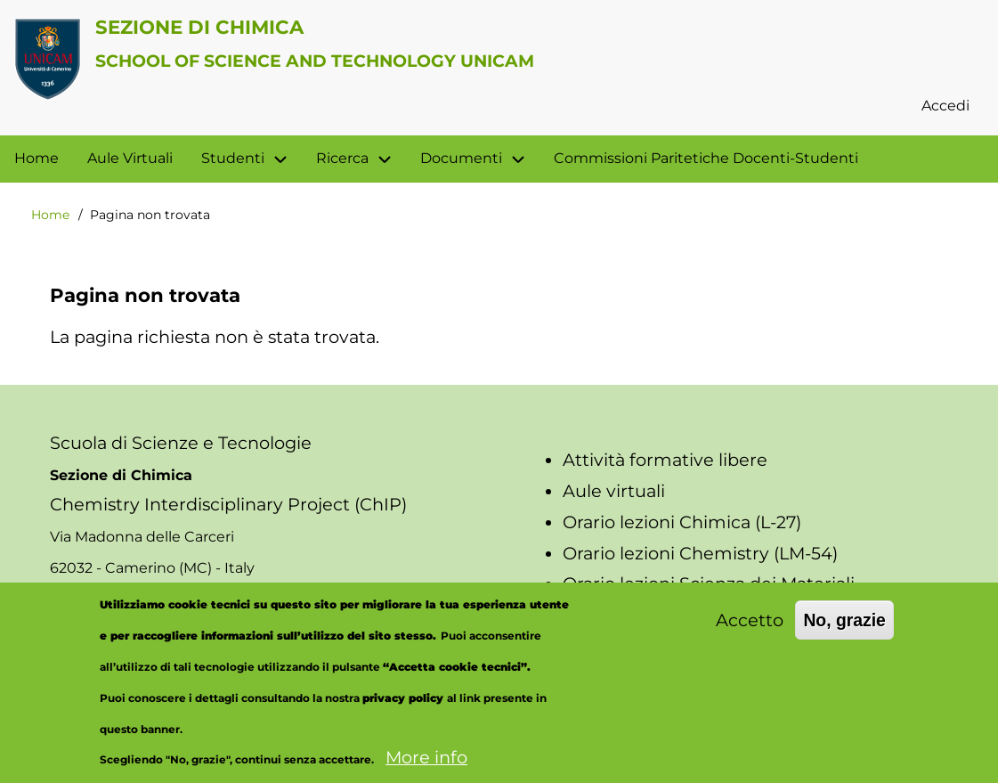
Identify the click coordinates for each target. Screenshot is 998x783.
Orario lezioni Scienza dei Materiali (709, 583)
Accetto (749, 631)
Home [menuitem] (36, 158)
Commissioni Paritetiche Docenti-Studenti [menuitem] (706, 158)
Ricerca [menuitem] (361, 159)
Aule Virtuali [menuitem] (130, 158)
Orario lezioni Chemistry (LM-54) (700, 553)
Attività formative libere (665, 459)
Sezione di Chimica (199, 26)
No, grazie (844, 631)
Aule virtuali (614, 491)
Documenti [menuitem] (461, 158)
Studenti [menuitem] (232, 158)
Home (50, 215)
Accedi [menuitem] (945, 105)
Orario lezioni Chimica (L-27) (682, 522)
